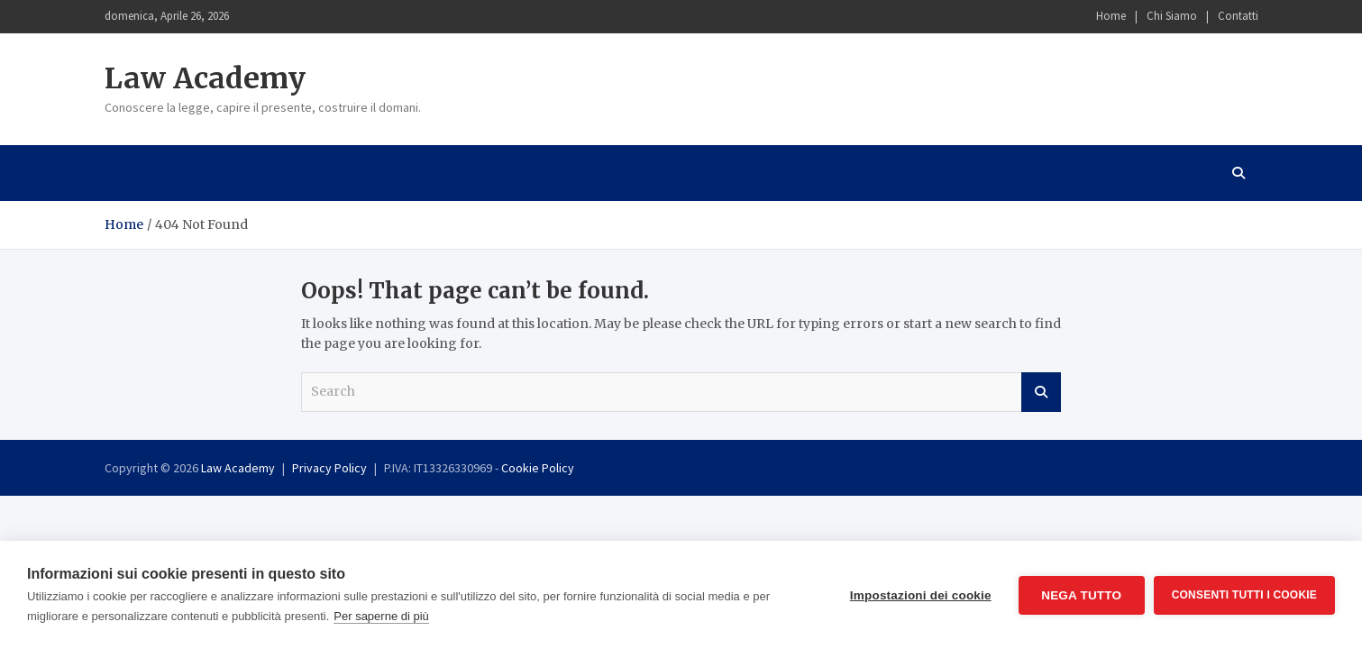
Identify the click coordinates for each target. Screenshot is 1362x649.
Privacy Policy (329, 468)
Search (1041, 392)
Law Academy (205, 78)
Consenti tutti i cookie (1244, 595)
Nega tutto (1081, 595)
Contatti (1238, 15)
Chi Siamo (1172, 15)
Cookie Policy (537, 468)
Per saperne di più (381, 616)
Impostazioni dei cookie (921, 595)
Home (1111, 15)
